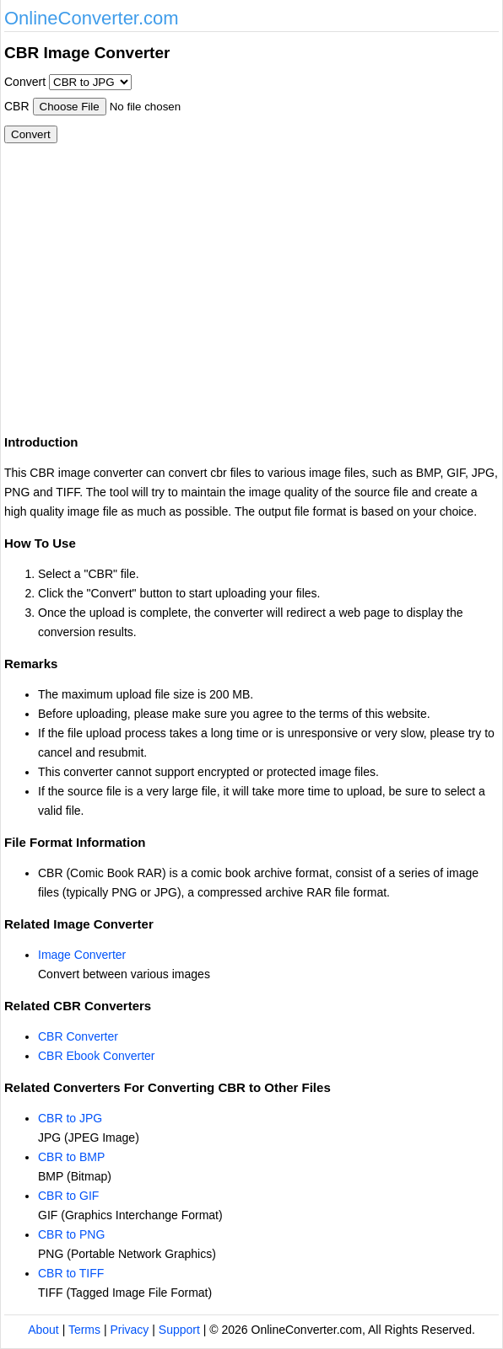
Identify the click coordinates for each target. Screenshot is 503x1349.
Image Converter (82, 954)
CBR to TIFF (71, 1273)
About (43, 1329)
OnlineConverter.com (91, 18)
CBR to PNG (71, 1234)
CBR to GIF (68, 1195)
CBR (17, 106)
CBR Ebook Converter (96, 1056)
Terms (84, 1329)
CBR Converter (78, 1036)
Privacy (129, 1329)
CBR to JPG (70, 1118)
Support (179, 1329)
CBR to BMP (71, 1157)
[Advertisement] (146, 295)
